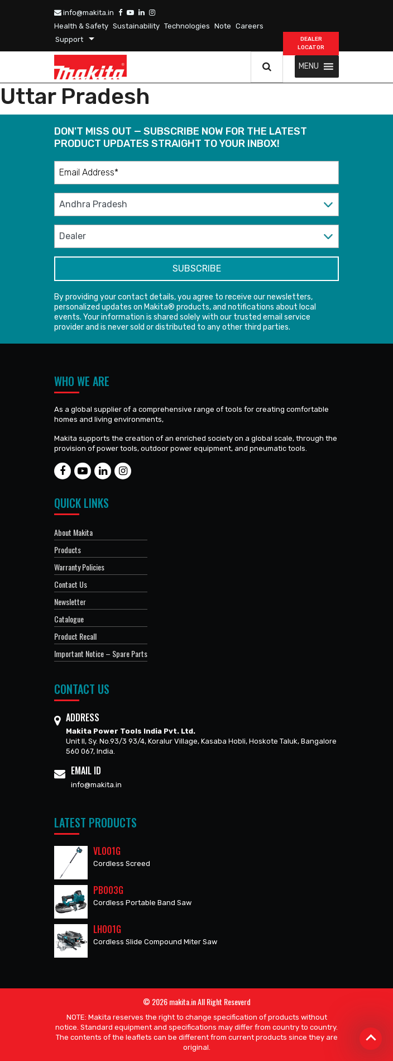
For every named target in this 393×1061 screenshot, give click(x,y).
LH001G (107, 929)
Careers (249, 26)
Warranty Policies (79, 567)
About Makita (73, 532)
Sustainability (136, 26)
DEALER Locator (311, 43)
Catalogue (69, 619)
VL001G (107, 851)
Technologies (187, 26)
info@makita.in (84, 12)
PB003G (108, 890)
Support (69, 39)
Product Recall (75, 636)
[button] (309, 66)
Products (67, 549)
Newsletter (70, 601)
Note (222, 26)
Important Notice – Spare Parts (100, 653)
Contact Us (70, 584)
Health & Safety (81, 26)
